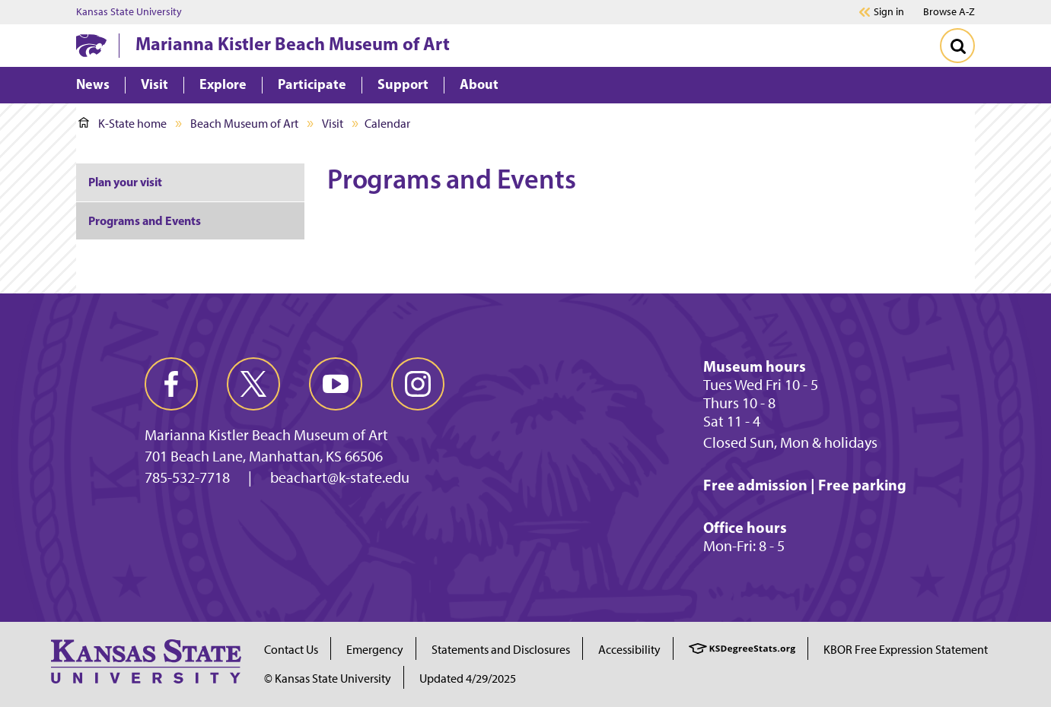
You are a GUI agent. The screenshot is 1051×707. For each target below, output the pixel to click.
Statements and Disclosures (501, 649)
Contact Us (291, 649)
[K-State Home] (91, 45)
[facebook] (171, 384)
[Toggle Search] (957, 45)
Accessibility (629, 649)
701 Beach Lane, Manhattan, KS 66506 (264, 456)
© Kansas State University (327, 678)
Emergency (374, 649)
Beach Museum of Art (244, 123)
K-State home (122, 123)
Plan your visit (125, 181)
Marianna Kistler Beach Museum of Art (292, 43)
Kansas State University (129, 12)
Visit (332, 123)
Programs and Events (144, 220)
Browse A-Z (949, 11)
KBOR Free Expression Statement (905, 649)
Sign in (889, 12)
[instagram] (417, 384)
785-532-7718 (187, 477)
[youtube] (335, 384)
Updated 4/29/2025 (467, 678)
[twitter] (253, 384)
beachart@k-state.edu (339, 477)
